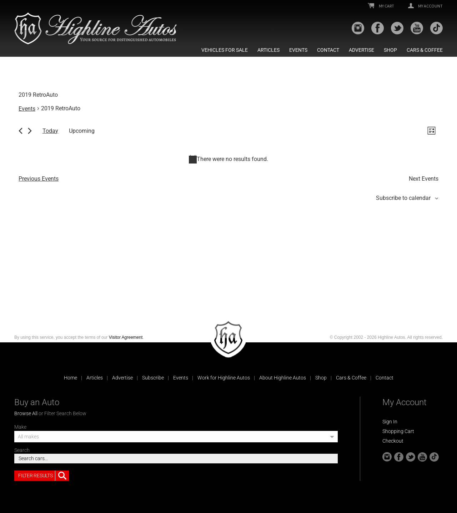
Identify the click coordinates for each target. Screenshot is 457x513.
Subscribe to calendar (403, 198)
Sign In (389, 421)
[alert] (228, 159)
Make (20, 427)
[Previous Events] (20, 130)
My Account (425, 6)
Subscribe (153, 378)
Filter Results (43, 476)
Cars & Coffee (425, 50)
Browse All (25, 413)
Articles (268, 50)
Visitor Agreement (126, 337)
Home (70, 378)
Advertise (361, 50)
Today (50, 130)
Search (22, 450)
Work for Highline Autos (223, 378)
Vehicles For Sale (224, 50)
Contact (328, 50)
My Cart (381, 6)
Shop (390, 50)
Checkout (392, 441)
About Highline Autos (282, 378)
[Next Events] (30, 130)
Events (298, 50)
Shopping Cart (398, 431)
